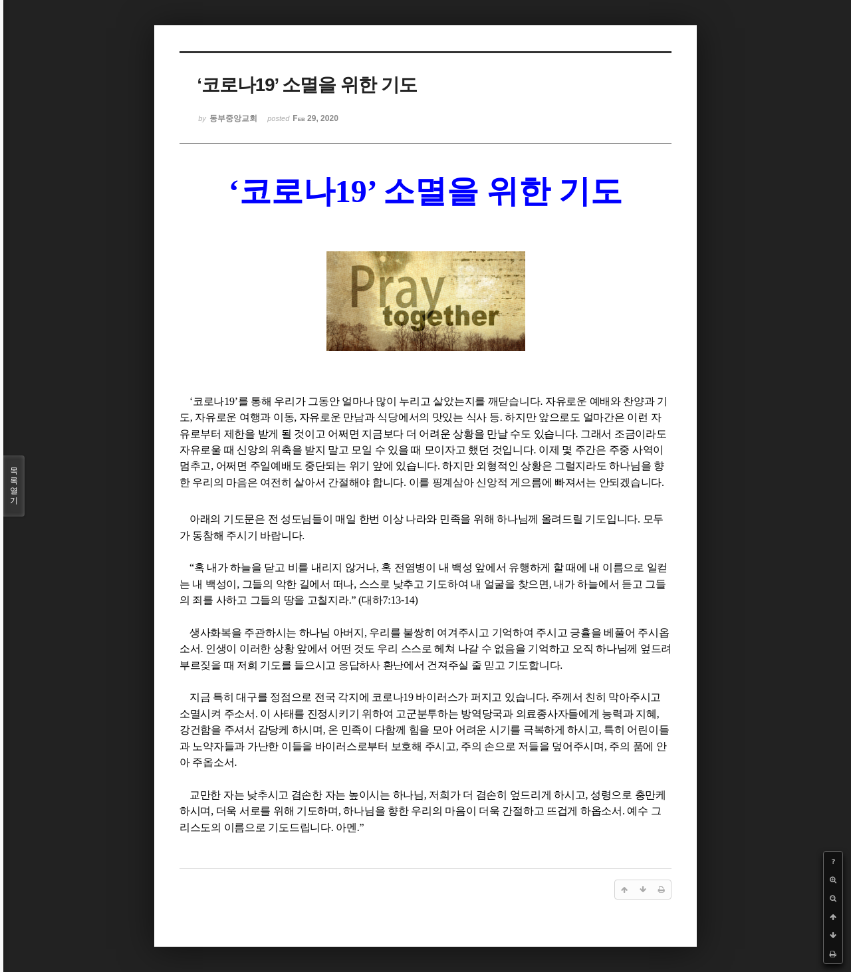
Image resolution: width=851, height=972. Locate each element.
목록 (14, 486)
